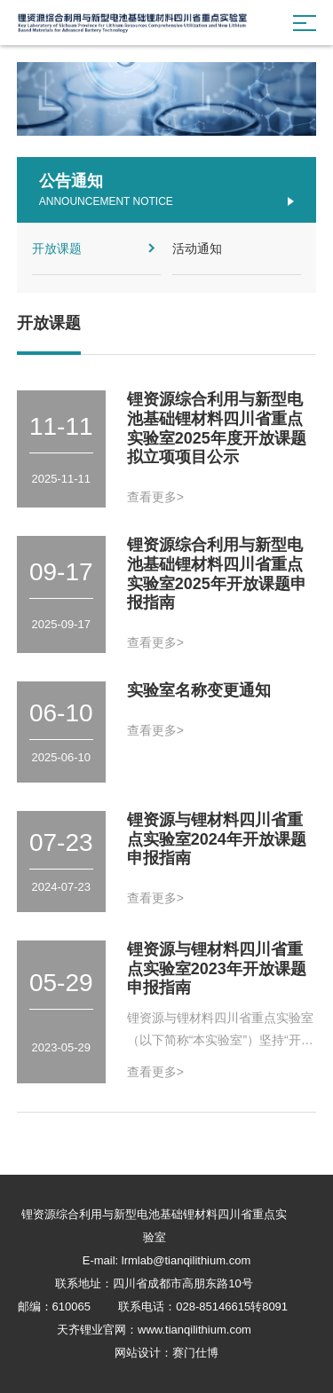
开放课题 (97, 248)
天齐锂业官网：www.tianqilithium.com (154, 1329)
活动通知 (235, 248)
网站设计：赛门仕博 (166, 1352)
